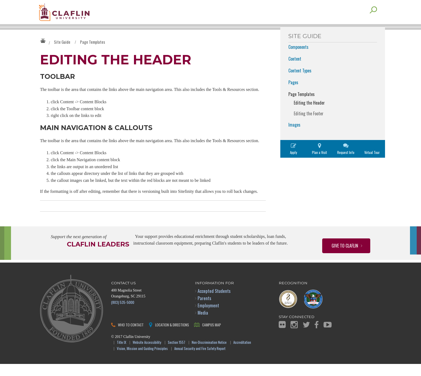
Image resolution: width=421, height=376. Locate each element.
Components (298, 57)
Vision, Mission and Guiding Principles (142, 361)
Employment (208, 317)
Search (373, 20)
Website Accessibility (147, 355)
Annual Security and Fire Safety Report (200, 361)
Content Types (299, 81)
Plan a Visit (319, 163)
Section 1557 (176, 355)
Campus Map (211, 337)
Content (294, 69)
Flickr (282, 336)
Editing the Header (309, 113)
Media (203, 325)
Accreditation (242, 355)
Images (294, 135)
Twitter (306, 337)
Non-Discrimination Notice (209, 355)
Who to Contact (131, 337)
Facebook (316, 336)
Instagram (294, 336)
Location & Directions (172, 337)
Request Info (345, 163)
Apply (293, 163)
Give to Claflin (345, 258)
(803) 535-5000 (122, 314)
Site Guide (62, 53)
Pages (293, 93)
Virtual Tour (372, 163)
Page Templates (92, 53)
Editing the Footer (309, 124)
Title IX (121, 355)
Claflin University (77, 15)
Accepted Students (214, 303)
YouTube (328, 337)
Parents (204, 310)
